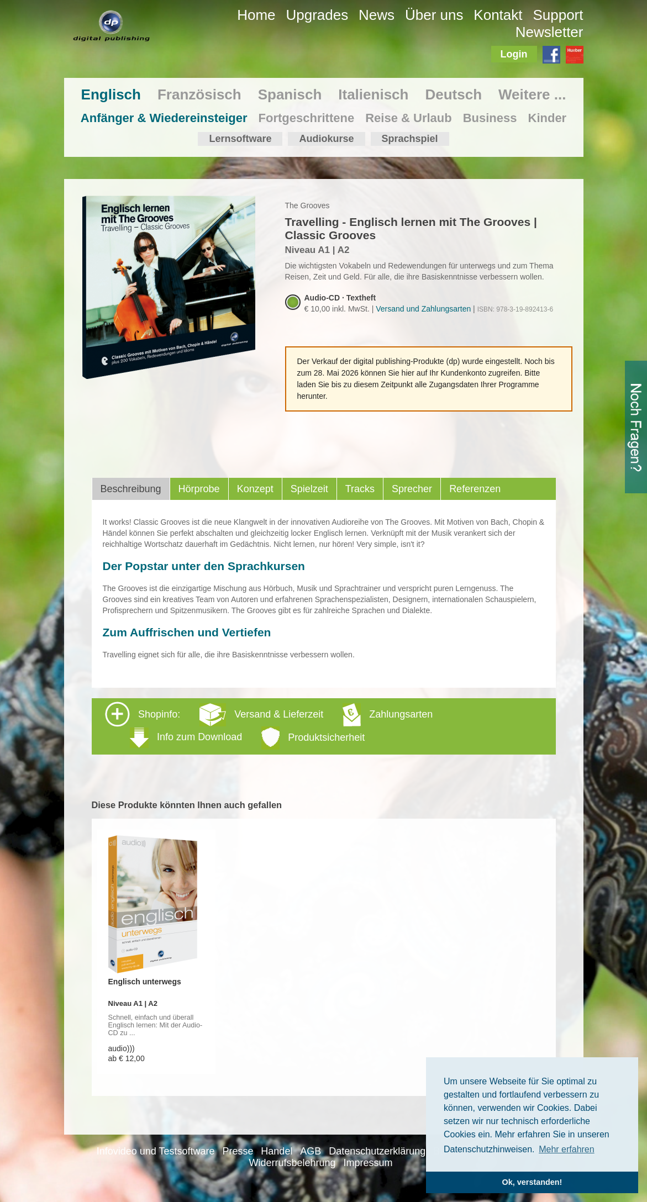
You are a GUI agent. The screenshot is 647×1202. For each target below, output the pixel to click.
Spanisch (290, 94)
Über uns (434, 15)
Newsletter (549, 32)
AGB (310, 1151)
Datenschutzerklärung (377, 1151)
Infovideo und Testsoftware (156, 1151)
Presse (237, 1151)
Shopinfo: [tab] (269, 726)
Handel (276, 1151)
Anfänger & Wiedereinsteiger (164, 118)
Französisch (199, 94)
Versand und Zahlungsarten (423, 308)
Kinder (547, 118)
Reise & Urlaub (408, 118)
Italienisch (373, 94)
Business (490, 118)
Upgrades (317, 15)
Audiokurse (326, 138)
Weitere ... (532, 94)
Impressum (367, 1162)
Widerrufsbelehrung (292, 1162)
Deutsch (453, 94)
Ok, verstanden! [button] (532, 1182)
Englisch (111, 94)
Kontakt (498, 15)
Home (256, 15)
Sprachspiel (410, 138)
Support (558, 15)
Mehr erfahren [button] (567, 1149)
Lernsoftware (240, 138)
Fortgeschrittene (307, 118)
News (376, 15)
